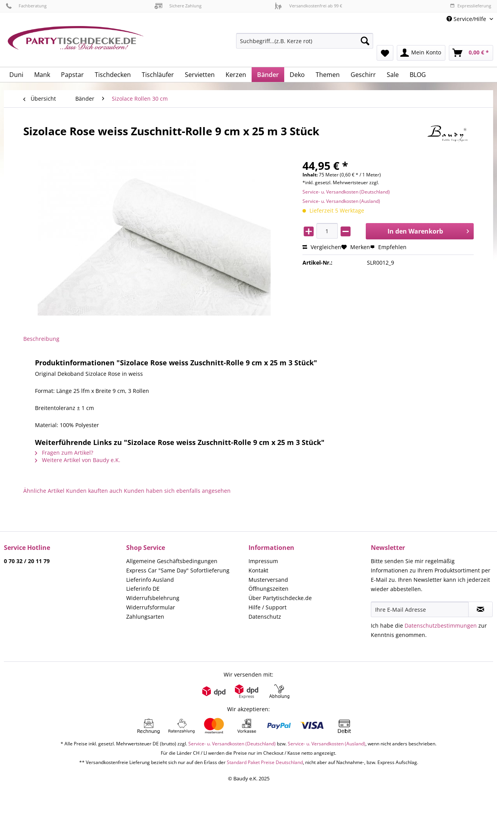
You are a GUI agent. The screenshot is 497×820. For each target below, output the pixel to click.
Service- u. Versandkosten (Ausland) (341, 201)
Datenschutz (264, 616)
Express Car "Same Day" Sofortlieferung (177, 570)
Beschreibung (41, 338)
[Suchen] (365, 41)
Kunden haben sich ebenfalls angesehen (177, 490)
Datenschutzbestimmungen (441, 625)
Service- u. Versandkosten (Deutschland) (346, 191)
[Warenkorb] (471, 53)
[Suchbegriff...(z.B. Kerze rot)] (304, 41)
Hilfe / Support (267, 607)
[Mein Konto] (421, 53)
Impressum (263, 561)
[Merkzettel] (385, 53)
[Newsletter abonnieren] (480, 609)
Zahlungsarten (145, 616)
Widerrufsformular (150, 607)
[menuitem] (304, 44)
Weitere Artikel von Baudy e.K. (77, 460)
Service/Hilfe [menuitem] (467, 19)
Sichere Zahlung (178, 6)
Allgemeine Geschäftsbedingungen (171, 561)
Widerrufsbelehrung (152, 598)
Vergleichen (321, 247)
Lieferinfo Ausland (150, 579)
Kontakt (258, 570)
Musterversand (268, 579)
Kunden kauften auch (94, 490)
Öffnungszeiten (268, 588)
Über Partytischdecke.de (280, 598)
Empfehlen (388, 247)
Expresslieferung (470, 6)
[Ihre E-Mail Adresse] (420, 609)
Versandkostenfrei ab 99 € (308, 6)
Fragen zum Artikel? (64, 452)
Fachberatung (26, 6)
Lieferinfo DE (143, 588)
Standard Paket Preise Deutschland (265, 762)
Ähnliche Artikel (43, 490)
